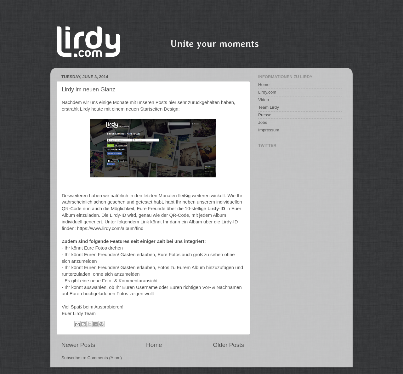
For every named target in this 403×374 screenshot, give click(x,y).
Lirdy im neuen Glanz (88, 89)
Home (154, 345)
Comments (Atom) (105, 357)
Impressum (268, 130)
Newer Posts (78, 345)
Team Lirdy (268, 107)
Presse (264, 114)
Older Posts (228, 345)
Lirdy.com (267, 92)
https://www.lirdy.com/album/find (110, 228)
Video (263, 99)
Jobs (262, 122)
